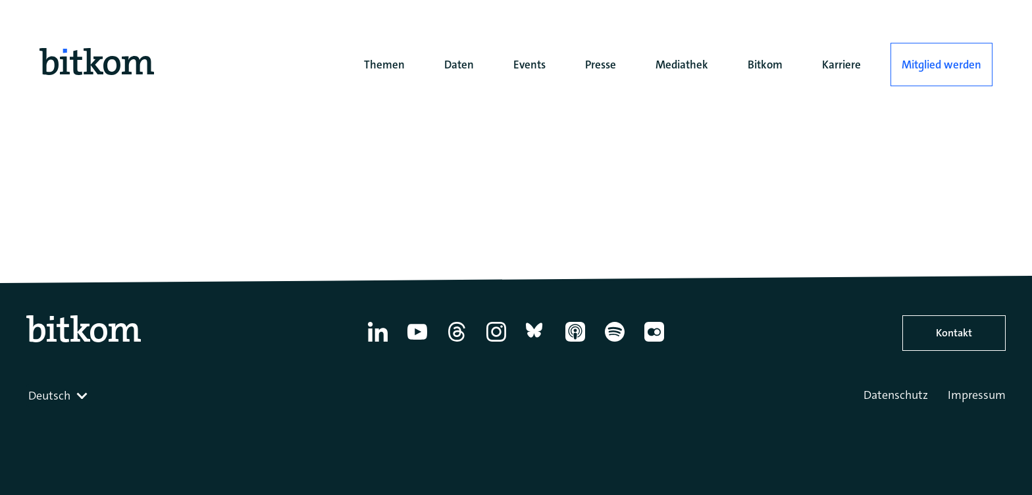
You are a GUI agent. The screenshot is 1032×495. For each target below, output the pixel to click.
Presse (600, 64)
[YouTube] (417, 341)
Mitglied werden (941, 64)
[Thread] (457, 341)
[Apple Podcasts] (575, 341)
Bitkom (765, 64)
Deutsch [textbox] (49, 396)
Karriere (841, 64)
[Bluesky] (536, 341)
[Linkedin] (378, 341)
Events (529, 64)
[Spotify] (615, 341)
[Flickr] (654, 341)
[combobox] (59, 395)
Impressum (977, 395)
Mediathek (682, 64)
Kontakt (954, 333)
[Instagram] (496, 341)
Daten (459, 64)
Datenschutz (896, 395)
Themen (384, 64)
